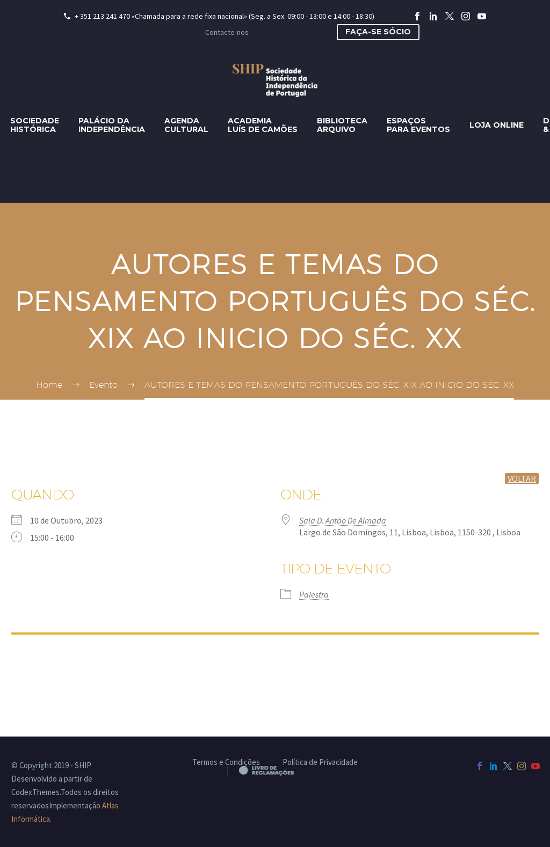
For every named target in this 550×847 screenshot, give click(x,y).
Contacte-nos (227, 32)
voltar (522, 478)
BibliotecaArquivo (342, 125)
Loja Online (496, 125)
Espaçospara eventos (418, 125)
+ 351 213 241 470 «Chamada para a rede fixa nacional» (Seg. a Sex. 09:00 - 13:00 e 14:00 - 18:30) (224, 16)
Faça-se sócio (378, 31)
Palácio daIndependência (111, 125)
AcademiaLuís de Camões (263, 125)
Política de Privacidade (320, 762)
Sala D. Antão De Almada (342, 520)
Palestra (314, 594)
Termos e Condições (226, 762)
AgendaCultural (186, 125)
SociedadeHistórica (34, 125)
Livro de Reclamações (275, 770)
